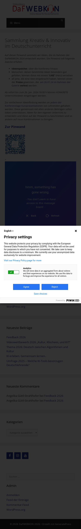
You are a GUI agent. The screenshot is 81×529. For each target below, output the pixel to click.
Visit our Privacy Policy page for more (22, 260)
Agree (26, 287)
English (9, 231)
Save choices (40, 293)
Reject (55, 287)
